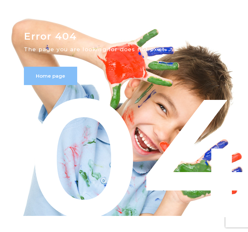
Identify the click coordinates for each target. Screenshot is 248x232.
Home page (50, 76)
